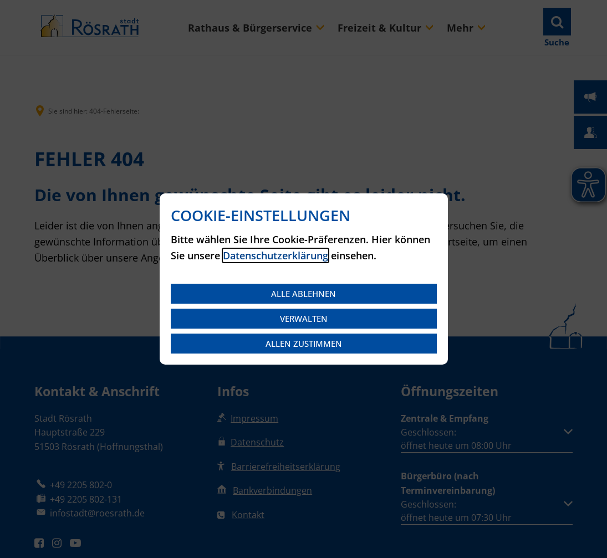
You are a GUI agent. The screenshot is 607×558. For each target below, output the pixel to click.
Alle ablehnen (303, 293)
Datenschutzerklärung (275, 255)
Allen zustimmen (304, 343)
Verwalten (304, 318)
